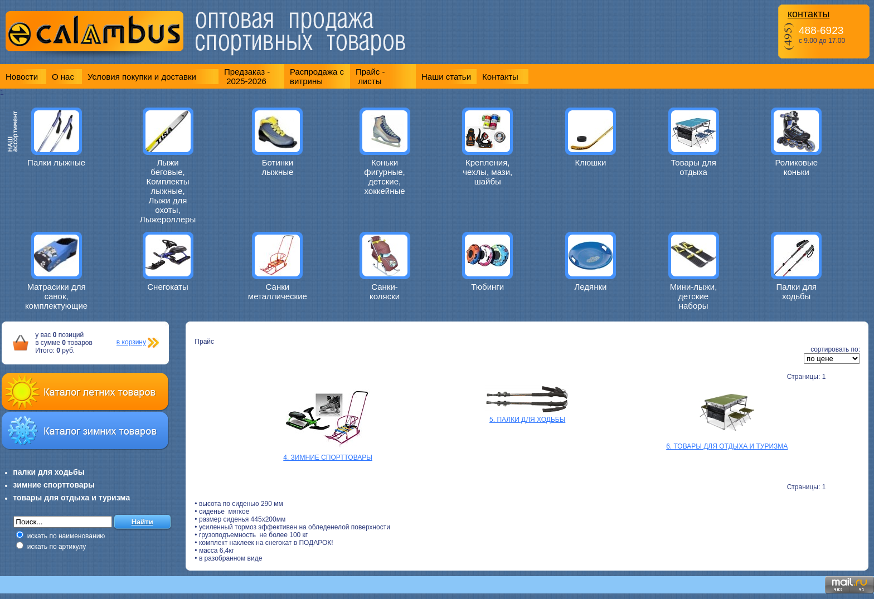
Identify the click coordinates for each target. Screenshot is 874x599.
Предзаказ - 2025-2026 (247, 76)
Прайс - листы (370, 76)
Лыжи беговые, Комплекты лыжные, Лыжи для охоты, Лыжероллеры (168, 191)
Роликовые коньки (796, 167)
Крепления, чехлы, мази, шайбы (487, 172)
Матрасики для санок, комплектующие (56, 296)
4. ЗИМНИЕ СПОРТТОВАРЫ (327, 457)
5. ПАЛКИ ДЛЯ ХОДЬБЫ (527, 419)
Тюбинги (487, 286)
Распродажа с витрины (317, 76)
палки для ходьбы (48, 471)
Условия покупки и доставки (142, 76)
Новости (22, 76)
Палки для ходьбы (796, 291)
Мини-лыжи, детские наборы (693, 296)
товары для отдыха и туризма (71, 497)
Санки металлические (277, 291)
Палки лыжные (56, 162)
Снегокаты (167, 286)
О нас (63, 76)
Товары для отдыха (693, 167)
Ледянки (590, 286)
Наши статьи (446, 76)
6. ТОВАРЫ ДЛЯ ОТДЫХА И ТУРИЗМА (727, 446)
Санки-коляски (385, 291)
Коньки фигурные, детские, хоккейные (384, 177)
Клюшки (590, 162)
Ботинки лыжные (277, 167)
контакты (808, 14)
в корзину (131, 342)
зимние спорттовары (54, 484)
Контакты (500, 76)
